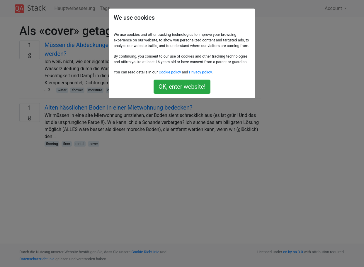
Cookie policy (170, 72)
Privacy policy (200, 72)
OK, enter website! (182, 86)
